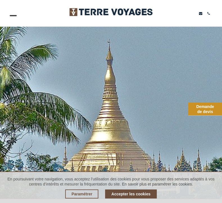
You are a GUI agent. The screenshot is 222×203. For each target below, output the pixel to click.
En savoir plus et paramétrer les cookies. (157, 184)
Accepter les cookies (130, 194)
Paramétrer (81, 194)
